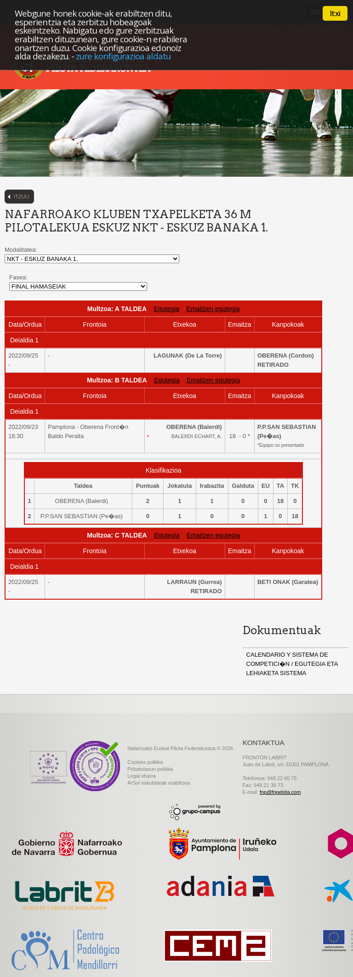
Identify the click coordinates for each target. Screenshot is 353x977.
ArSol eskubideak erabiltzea (158, 783)
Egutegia (166, 308)
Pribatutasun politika (150, 769)
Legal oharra (141, 776)
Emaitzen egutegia (212, 308)
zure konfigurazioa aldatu (123, 56)
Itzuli (21, 196)
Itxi (335, 13)
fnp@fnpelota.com (280, 792)
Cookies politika (145, 762)
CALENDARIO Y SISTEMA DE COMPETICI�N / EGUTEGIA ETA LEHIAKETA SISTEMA (292, 663)
